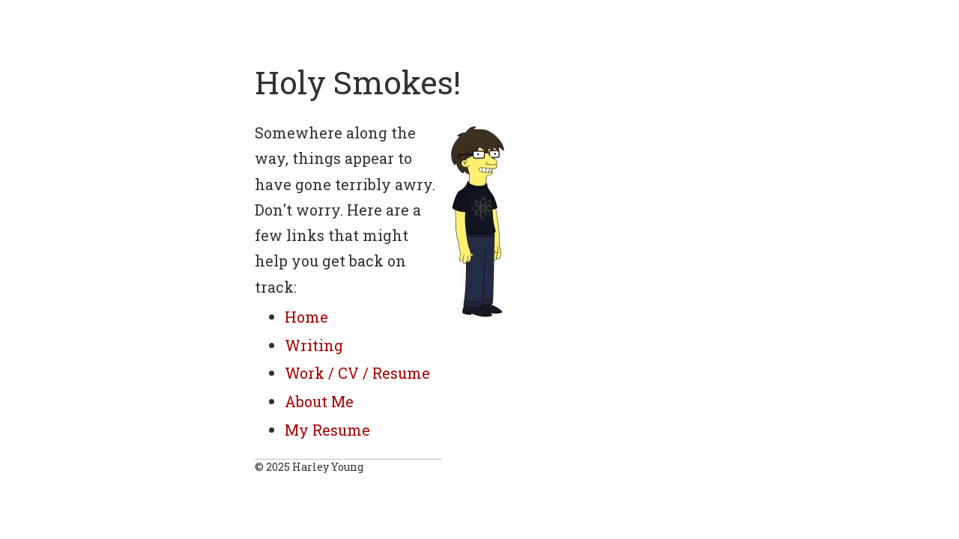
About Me (319, 401)
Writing (314, 345)
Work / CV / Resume (357, 373)
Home (306, 316)
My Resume (327, 429)
